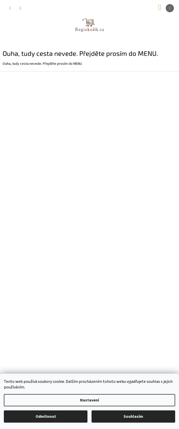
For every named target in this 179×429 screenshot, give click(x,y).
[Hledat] (10, 8)
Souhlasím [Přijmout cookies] (133, 416)
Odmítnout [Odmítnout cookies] (46, 416)
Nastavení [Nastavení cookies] (89, 400)
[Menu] (170, 8)
